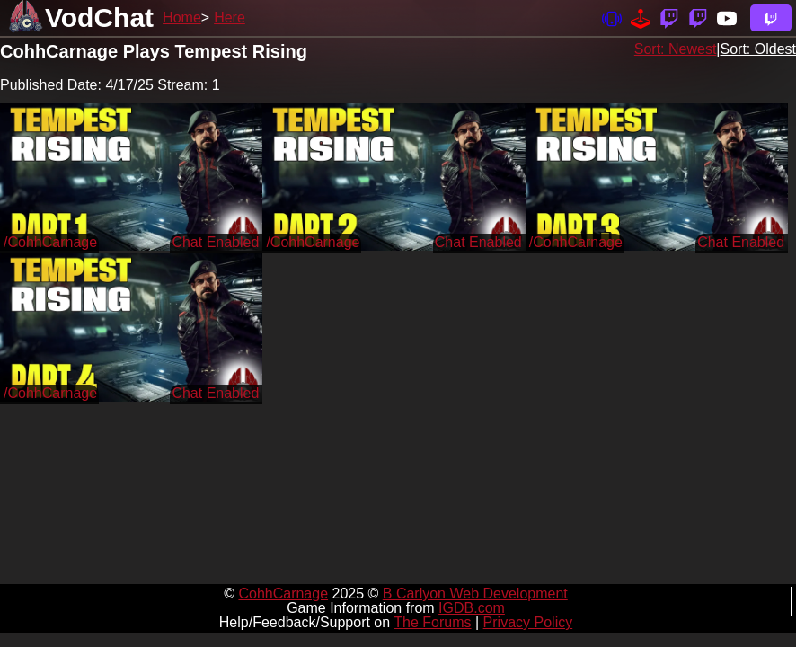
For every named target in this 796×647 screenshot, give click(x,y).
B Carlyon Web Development (475, 593)
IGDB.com (471, 608)
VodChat (99, 17)
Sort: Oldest (758, 49)
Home (182, 17)
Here (229, 17)
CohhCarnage (283, 593)
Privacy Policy (528, 622)
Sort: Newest (675, 49)
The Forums (432, 622)
